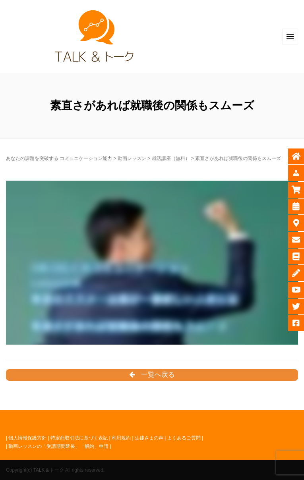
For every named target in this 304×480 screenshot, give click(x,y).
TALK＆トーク (48, 470)
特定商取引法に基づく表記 (79, 438)
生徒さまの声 (149, 438)
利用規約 (121, 438)
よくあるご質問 (184, 438)
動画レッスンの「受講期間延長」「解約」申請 (58, 446)
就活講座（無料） (171, 158)
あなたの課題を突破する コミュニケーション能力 (59, 158)
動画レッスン (132, 158)
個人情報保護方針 (27, 438)
